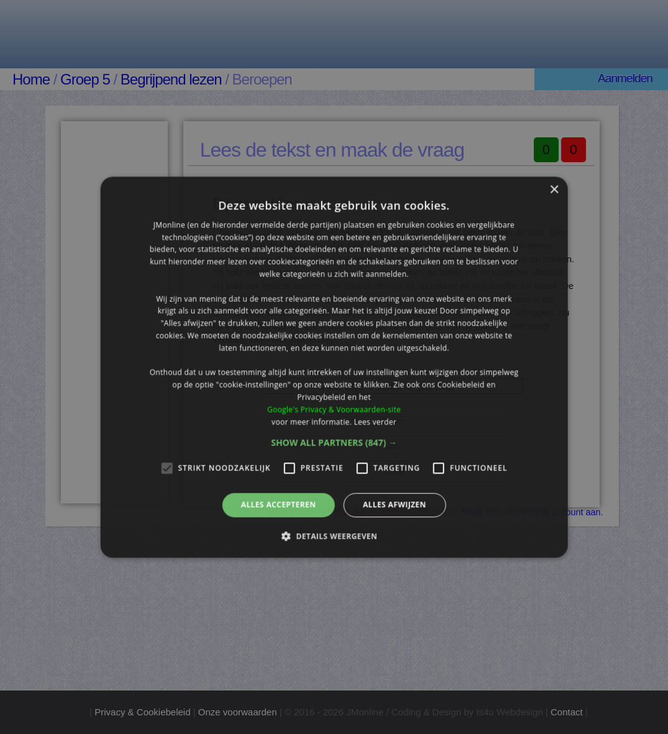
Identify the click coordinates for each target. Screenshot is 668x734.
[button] (334, 443)
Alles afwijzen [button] (394, 505)
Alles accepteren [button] (278, 505)
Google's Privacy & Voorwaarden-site (334, 409)
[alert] (334, 367)
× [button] (554, 190)
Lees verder (375, 421)
